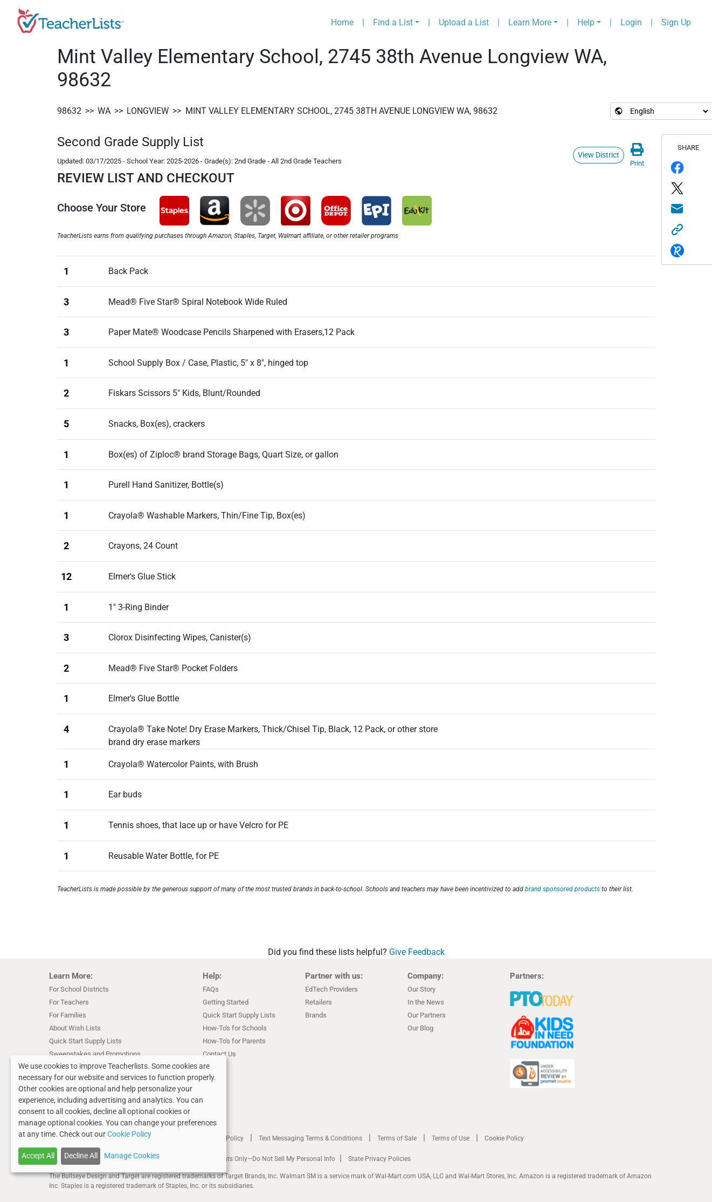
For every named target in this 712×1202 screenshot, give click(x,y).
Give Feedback (417, 952)
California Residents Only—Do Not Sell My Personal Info (255, 1159)
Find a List (393, 22)
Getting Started (225, 1002)
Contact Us (219, 1054)
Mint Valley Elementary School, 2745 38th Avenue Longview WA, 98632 (341, 111)
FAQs (211, 989)
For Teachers (69, 1002)
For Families (67, 1015)
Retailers (318, 1002)
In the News (425, 1002)
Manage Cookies (132, 1155)
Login (631, 22)
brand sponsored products (562, 889)
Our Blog (420, 1028)
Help (586, 22)
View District (598, 155)
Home (342, 22)
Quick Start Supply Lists (85, 1041)
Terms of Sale (397, 1138)
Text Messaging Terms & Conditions (310, 1138)
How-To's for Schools (235, 1028)
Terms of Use (450, 1138)
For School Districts (79, 989)
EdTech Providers (331, 989)
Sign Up (676, 22)
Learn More (529, 22)
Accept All (38, 1155)
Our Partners (426, 1015)
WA (104, 111)
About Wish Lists (75, 1028)
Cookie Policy (504, 1138)
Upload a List (464, 22)
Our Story (421, 989)
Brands (316, 1015)
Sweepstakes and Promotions (95, 1054)
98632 (69, 111)
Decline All (81, 1155)
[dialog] (118, 1113)
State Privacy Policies (379, 1159)
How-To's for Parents (234, 1041)
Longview (148, 111)
